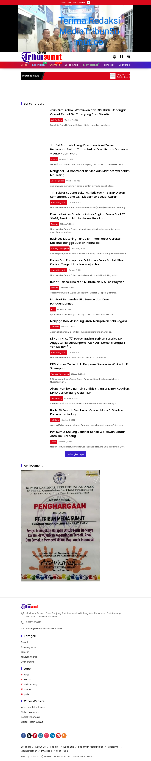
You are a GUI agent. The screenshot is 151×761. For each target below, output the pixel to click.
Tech (53, 307)
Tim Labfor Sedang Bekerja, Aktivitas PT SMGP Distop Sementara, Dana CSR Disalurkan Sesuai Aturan (88, 194)
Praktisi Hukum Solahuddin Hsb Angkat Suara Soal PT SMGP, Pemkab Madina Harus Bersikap (88, 215)
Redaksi (54, 743)
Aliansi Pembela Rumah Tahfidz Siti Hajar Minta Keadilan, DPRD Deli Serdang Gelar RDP (90, 388)
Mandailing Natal (59, 201)
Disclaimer (113, 743)
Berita (53, 438)
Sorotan (54, 222)
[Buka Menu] (121, 57)
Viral (26, 670)
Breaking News (28, 643)
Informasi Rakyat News (33, 703)
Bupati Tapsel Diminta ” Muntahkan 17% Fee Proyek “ (87, 280)
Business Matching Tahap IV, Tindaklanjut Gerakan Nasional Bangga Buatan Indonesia (86, 239)
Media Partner (29, 747)
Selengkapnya (75, 450)
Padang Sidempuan (60, 247)
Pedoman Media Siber (90, 743)
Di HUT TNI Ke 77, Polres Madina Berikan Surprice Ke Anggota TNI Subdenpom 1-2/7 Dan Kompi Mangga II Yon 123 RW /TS (88, 340)
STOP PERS (62, 747)
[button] (114, 57)
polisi (26, 690)
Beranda (26, 743)
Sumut (24, 638)
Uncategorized (58, 180)
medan (28, 685)
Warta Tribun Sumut (32, 718)
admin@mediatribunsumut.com (44, 625)
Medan (54, 158)
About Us (40, 743)
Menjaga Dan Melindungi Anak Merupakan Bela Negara (89, 319)
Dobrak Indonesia (30, 713)
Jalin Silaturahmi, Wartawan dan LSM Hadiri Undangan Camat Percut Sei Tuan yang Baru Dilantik (89, 112)
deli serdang (30, 680)
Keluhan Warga (29, 653)
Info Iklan (46, 747)
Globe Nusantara (30, 708)
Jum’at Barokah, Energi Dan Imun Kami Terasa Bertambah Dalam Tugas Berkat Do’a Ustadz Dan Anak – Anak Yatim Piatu (90, 149)
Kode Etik (68, 743)
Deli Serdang (57, 119)
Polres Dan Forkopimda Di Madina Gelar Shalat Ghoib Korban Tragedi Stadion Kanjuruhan (88, 261)
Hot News (55, 324)
